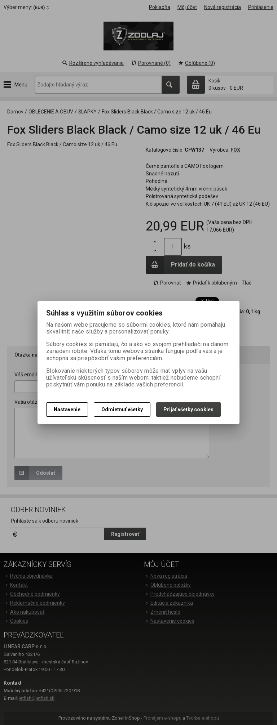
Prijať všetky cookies (188, 409)
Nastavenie (67, 409)
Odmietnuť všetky (122, 409)
